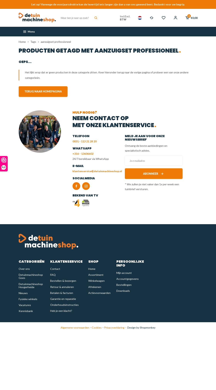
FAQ (53, 274)
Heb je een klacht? (61, 310)
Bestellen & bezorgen (63, 280)
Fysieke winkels (28, 299)
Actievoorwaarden (99, 292)
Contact (55, 268)
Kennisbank (26, 311)
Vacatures (25, 305)
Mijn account (124, 272)
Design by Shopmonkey (141, 327)
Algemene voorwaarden (75, 327)
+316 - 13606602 (83, 153)
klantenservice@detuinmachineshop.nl (97, 171)
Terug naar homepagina (43, 91)
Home (22, 41)
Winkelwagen (96, 280)
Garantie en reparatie (63, 298)
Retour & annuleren (62, 287)
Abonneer (153, 174)
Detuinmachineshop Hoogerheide (31, 285)
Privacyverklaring (113, 327)
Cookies (96, 327)
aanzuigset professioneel (56, 41)
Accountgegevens (127, 278)
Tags (33, 41)
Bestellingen (124, 284)
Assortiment (95, 274)
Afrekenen (94, 287)
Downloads (123, 290)
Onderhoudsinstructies (64, 304)
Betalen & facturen (61, 292)
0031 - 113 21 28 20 (85, 141)
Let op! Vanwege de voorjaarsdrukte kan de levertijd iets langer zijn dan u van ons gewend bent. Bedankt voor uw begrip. (108, 4)
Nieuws (23, 293)
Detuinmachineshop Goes (31, 276)
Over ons (24, 268)
